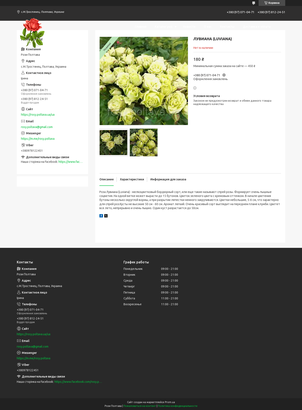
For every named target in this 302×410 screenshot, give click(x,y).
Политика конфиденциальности (177, 406)
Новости (189, 26)
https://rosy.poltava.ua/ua (38, 114)
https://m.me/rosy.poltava (38, 138)
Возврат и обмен (258, 39)
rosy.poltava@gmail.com (37, 127)
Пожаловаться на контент (140, 406)
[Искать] (280, 33)
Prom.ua (170, 402)
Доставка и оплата (257, 26)
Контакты (227, 26)
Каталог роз (163, 26)
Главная (140, 26)
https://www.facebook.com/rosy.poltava (78, 381)
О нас (208, 26)
